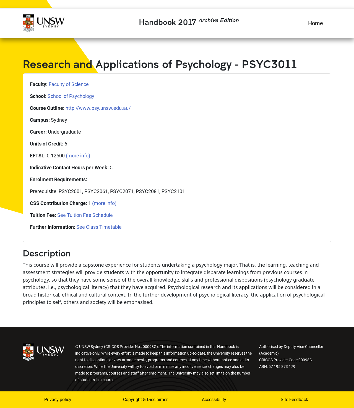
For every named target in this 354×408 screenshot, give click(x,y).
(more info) (78, 155)
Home (315, 23)
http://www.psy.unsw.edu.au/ (98, 108)
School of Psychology (71, 96)
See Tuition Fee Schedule (85, 215)
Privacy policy (57, 399)
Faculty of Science (69, 84)
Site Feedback (294, 399)
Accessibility (214, 399)
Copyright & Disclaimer (142, 399)
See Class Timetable (99, 227)
